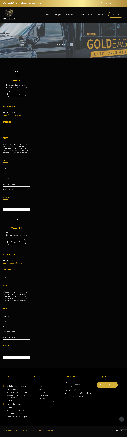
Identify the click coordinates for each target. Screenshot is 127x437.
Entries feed (8, 179)
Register (6, 168)
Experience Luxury (107, 385)
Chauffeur (16, 129)
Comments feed (9, 184)
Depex (57, 430)
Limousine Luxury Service (12, 115)
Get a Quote (116, 15)
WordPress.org (9, 189)
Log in (5, 173)
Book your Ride (17, 94)
